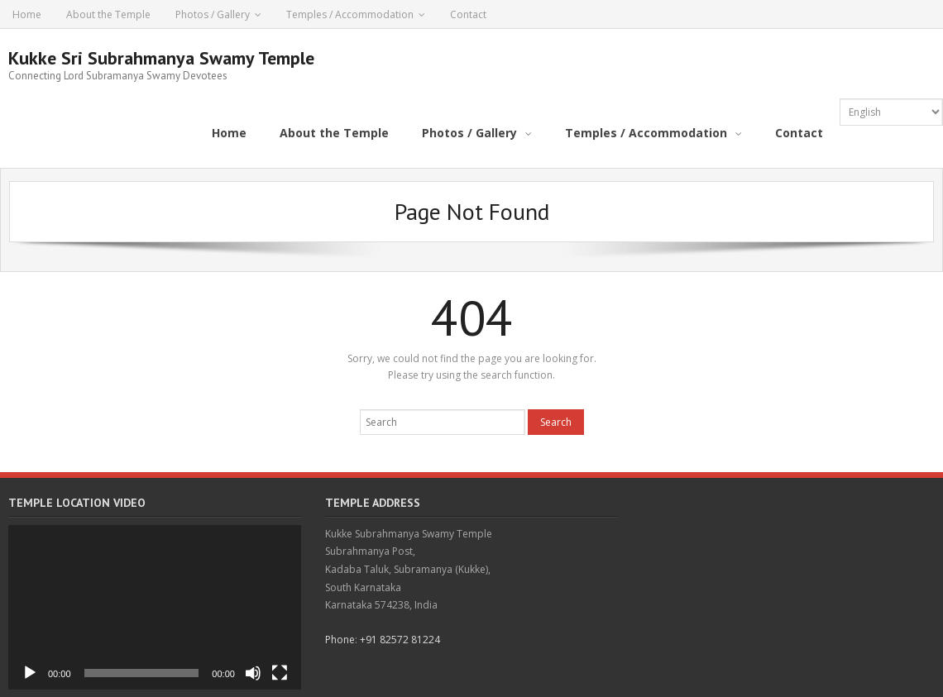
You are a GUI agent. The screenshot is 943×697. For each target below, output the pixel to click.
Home (26, 14)
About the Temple (108, 14)
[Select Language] (891, 112)
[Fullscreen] (279, 673)
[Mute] (253, 673)
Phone (340, 640)
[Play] (30, 673)
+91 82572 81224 (400, 640)
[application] (154, 607)
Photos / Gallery (212, 14)
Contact (468, 14)
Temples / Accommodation (350, 14)
